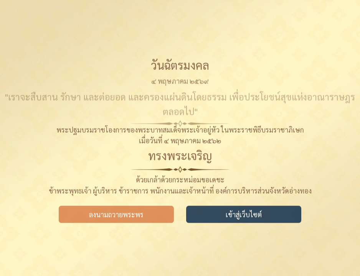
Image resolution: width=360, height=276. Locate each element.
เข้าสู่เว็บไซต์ (244, 214)
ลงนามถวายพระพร (116, 214)
